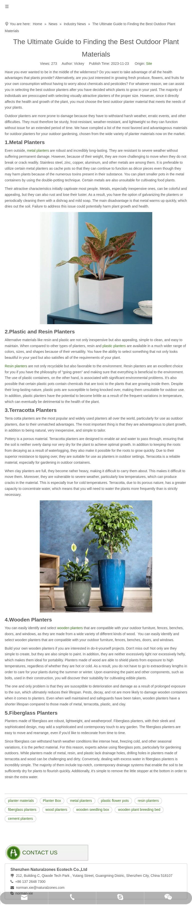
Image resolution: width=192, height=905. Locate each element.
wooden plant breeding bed (139, 810)
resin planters (148, 801)
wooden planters (70, 628)
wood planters (56, 810)
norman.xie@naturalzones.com (40, 888)
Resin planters (16, 366)
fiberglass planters (22, 810)
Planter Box (52, 801)
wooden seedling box (92, 810)
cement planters (20, 819)
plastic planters (114, 346)
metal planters (38, 150)
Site (149, 64)
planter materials (21, 801)
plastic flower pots (115, 801)
